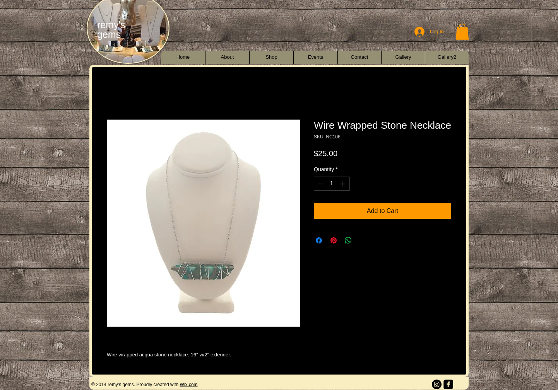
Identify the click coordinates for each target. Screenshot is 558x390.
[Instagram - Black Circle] (437, 384)
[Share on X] (363, 240)
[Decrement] (320, 184)
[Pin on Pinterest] (333, 240)
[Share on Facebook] (319, 240)
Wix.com (189, 384)
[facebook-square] (448, 384)
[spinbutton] (332, 184)
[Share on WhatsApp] (348, 240)
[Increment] (343, 184)
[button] (462, 32)
